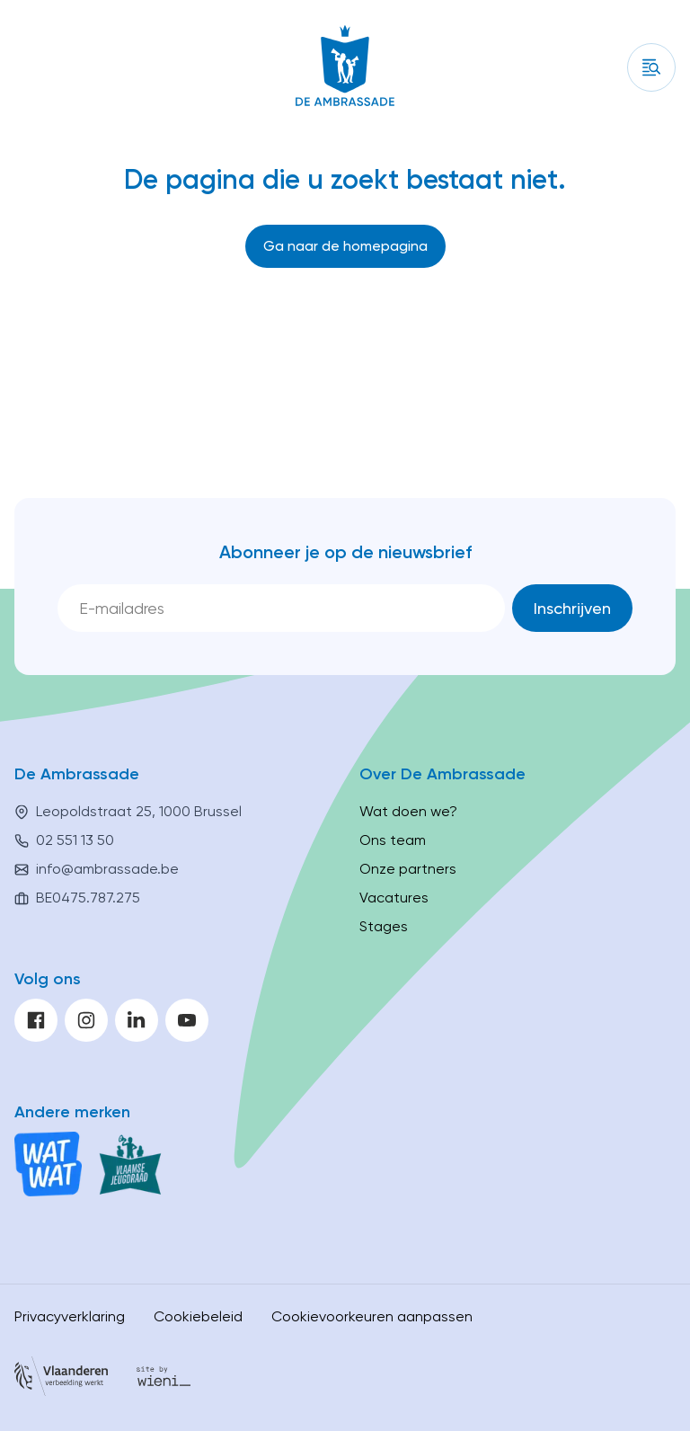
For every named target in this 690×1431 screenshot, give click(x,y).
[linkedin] (136, 1020)
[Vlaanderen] (61, 1379)
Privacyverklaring (69, 1316)
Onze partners (407, 868)
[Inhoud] (651, 67)
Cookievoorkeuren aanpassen (372, 1316)
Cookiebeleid (198, 1316)
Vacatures (394, 897)
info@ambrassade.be (107, 868)
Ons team (392, 840)
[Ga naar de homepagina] (345, 246)
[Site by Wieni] (163, 1379)
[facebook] (36, 1020)
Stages (383, 926)
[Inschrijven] (572, 608)
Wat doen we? (408, 811)
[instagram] (86, 1020)
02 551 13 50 (75, 840)
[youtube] (186, 1020)
